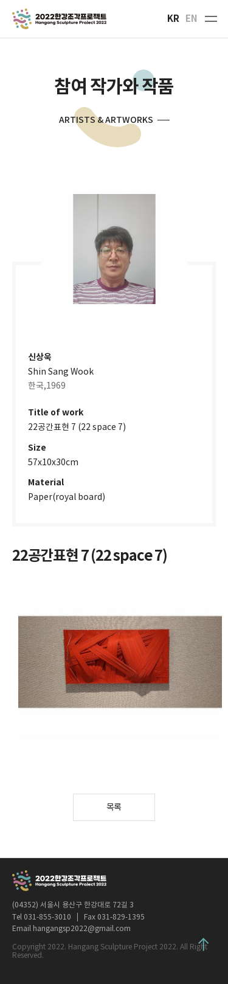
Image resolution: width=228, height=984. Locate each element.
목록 (114, 807)
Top (203, 944)
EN (191, 18)
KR (173, 18)
